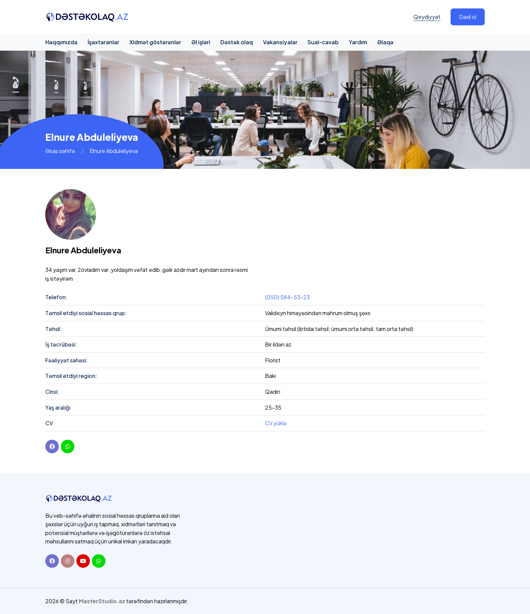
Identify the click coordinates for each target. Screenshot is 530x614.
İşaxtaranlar (103, 42)
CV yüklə (276, 423)
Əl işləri (200, 42)
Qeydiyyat (426, 16)
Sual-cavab (323, 42)
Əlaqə (385, 42)
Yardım (358, 42)
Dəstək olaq (236, 42)
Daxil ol (467, 16)
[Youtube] (83, 561)
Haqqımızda (61, 42)
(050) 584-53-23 (287, 297)
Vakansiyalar (280, 42)
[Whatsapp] (98, 561)
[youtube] (67, 446)
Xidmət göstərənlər (155, 42)
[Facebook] (52, 446)
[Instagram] (67, 561)
